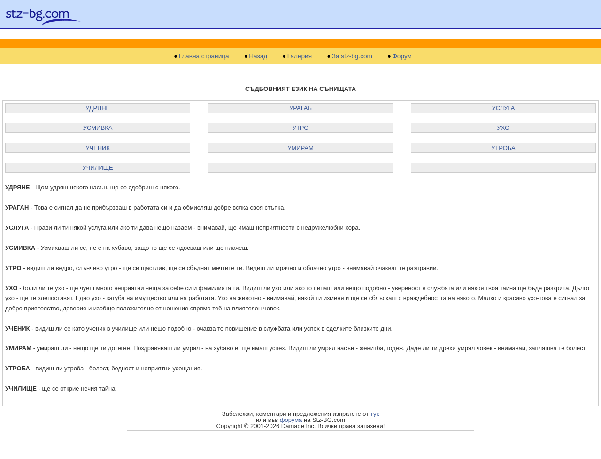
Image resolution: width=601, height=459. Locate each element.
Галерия (299, 56)
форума (291, 419)
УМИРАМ (300, 147)
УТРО (301, 127)
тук (374, 413)
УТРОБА (503, 147)
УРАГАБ (300, 108)
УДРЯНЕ (97, 108)
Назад (258, 56)
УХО (503, 127)
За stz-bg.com (352, 56)
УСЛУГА (503, 108)
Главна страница (204, 56)
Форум (402, 56)
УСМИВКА (98, 127)
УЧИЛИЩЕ (98, 167)
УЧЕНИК (97, 147)
